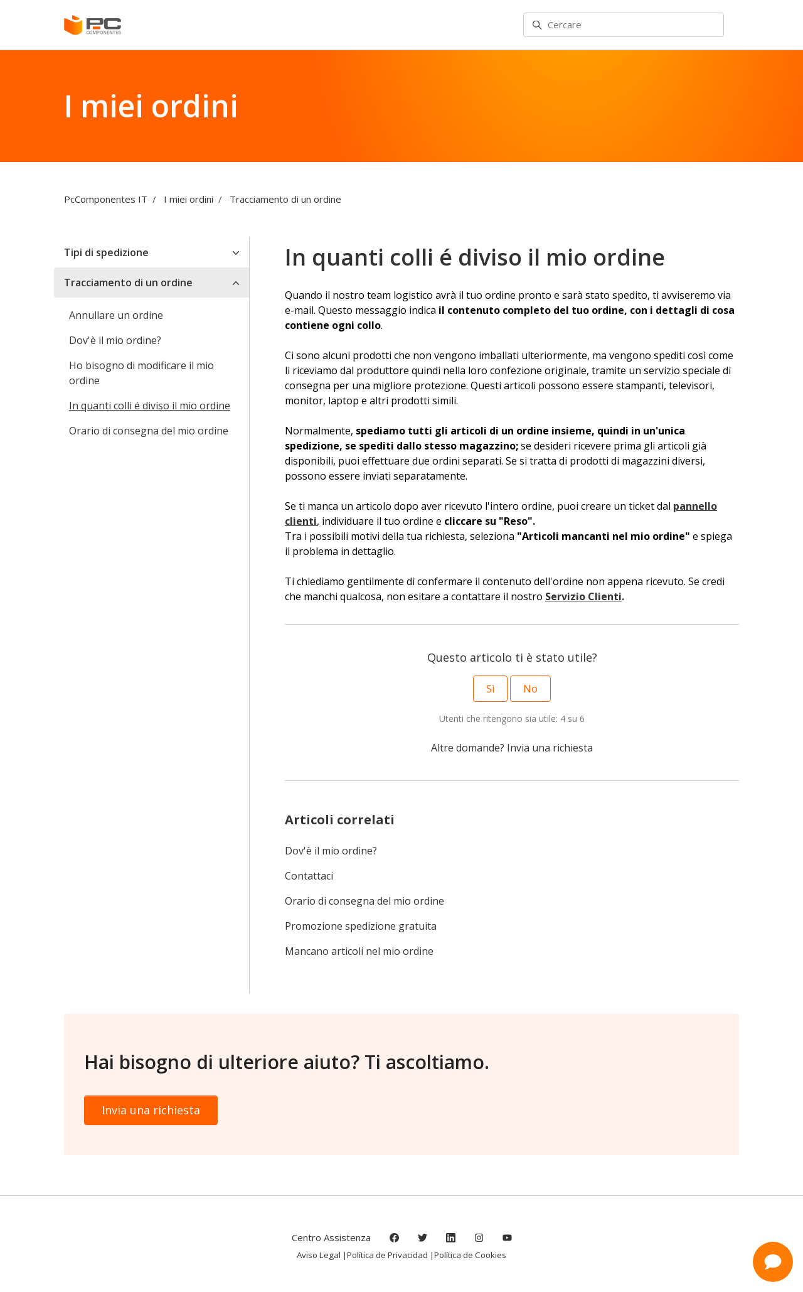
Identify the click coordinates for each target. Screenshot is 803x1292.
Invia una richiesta (550, 748)
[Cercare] (623, 25)
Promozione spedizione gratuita (361, 926)
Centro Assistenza (331, 1237)
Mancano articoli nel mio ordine (359, 951)
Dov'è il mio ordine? (331, 851)
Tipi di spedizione (106, 252)
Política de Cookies (470, 1255)
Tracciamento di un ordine (285, 199)
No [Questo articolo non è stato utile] (530, 689)
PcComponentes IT (105, 199)
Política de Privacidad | (390, 1255)
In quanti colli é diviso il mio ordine (149, 405)
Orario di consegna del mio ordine (364, 901)
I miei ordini (188, 199)
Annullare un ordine (116, 315)
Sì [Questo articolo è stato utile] (490, 689)
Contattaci (309, 876)
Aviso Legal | (322, 1255)
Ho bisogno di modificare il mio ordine (141, 372)
